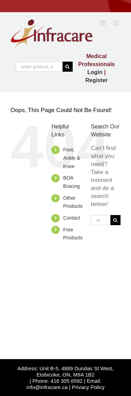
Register (96, 80)
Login (95, 72)
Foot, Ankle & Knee (71, 158)
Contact (71, 218)
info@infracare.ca (47, 387)
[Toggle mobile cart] (102, 22)
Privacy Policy (88, 387)
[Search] (68, 67)
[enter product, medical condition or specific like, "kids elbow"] (39, 67)
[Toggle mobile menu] (117, 22)
